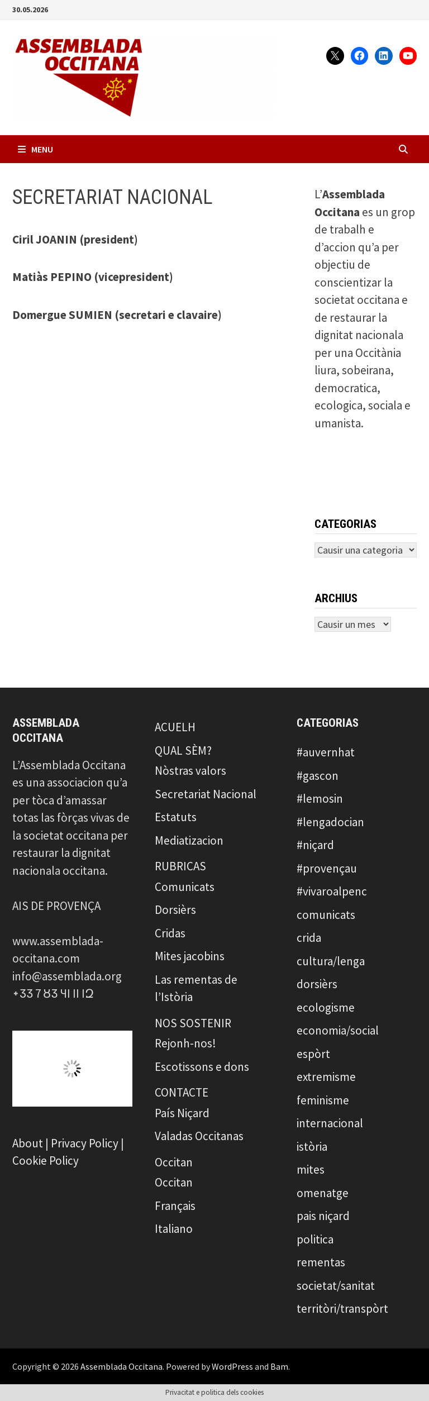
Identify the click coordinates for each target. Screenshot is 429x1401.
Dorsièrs (175, 909)
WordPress (232, 1366)
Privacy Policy (84, 1143)
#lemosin (320, 798)
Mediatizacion (189, 840)
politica (315, 1239)
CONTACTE (181, 1092)
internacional (330, 1123)
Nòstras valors (190, 770)
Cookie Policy (45, 1160)
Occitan (174, 1162)
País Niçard (182, 1113)
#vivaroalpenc (332, 891)
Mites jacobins (190, 956)
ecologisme (326, 1007)
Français (175, 1205)
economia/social (338, 1030)
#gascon (318, 775)
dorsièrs (317, 984)
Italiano (174, 1228)
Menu (35, 149)
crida (309, 937)
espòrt (313, 1053)
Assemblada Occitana (121, 1366)
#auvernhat (326, 752)
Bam (279, 1366)
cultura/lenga (331, 961)
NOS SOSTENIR (193, 1023)
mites (311, 1169)
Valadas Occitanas (199, 1135)
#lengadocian (330, 822)
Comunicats (184, 886)
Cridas (170, 933)
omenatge (323, 1192)
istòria (312, 1146)
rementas (321, 1262)
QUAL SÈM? (183, 750)
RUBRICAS (180, 866)
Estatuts (176, 817)
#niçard (315, 844)
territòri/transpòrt (342, 1308)
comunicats (326, 914)
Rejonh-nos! (185, 1043)
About (27, 1143)
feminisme (323, 1100)
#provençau (327, 868)
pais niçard (323, 1215)
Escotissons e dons (202, 1066)
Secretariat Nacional (205, 794)
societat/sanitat (336, 1285)
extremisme (326, 1076)
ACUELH (175, 727)
